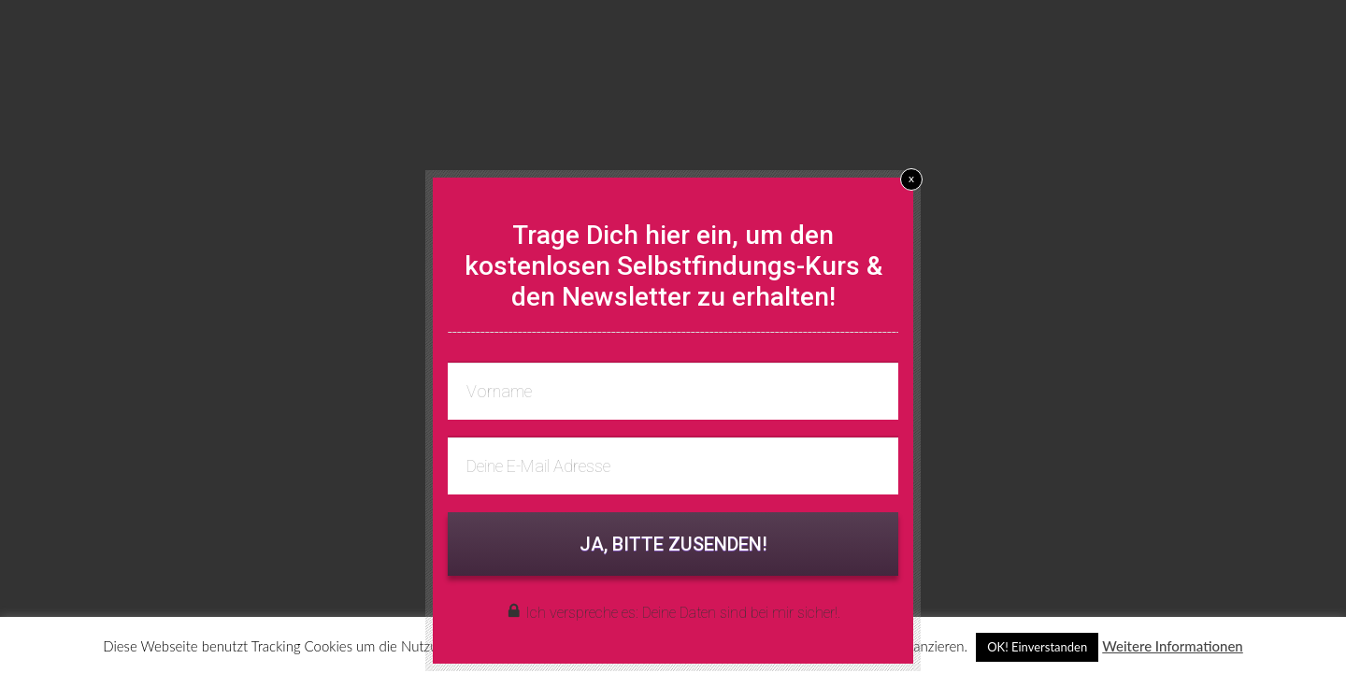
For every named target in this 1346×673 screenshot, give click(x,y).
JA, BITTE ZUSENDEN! (673, 544)
